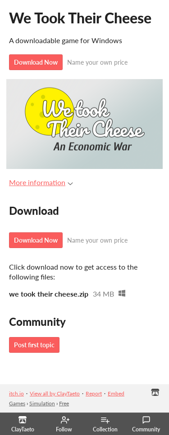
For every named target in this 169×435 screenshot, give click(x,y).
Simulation (42, 403)
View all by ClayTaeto (55, 393)
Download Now (36, 62)
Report (94, 393)
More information (41, 182)
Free (64, 403)
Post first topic (34, 345)
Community (146, 424)
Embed (116, 393)
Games (17, 403)
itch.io (16, 393)
